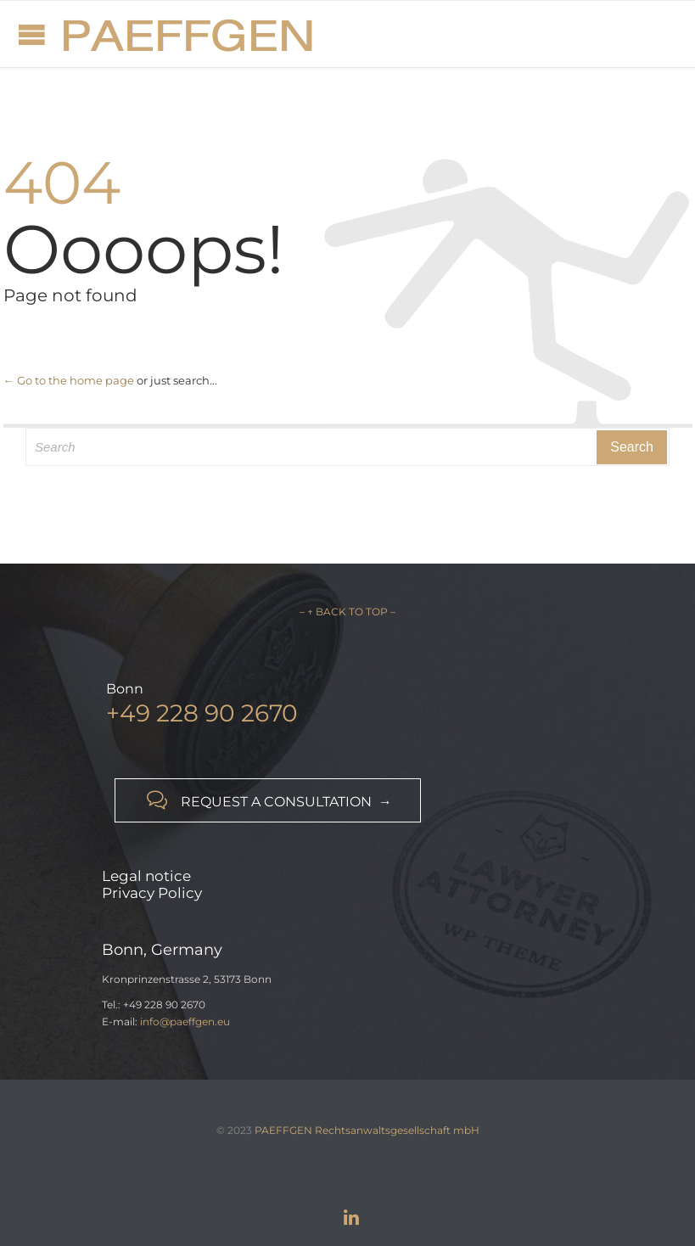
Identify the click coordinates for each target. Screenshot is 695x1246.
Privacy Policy (152, 892)
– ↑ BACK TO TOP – (347, 611)
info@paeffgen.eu (185, 1021)
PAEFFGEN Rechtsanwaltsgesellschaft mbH (367, 1130)
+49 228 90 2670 (202, 713)
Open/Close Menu (32, 34)
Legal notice (146, 875)
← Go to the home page (68, 380)
